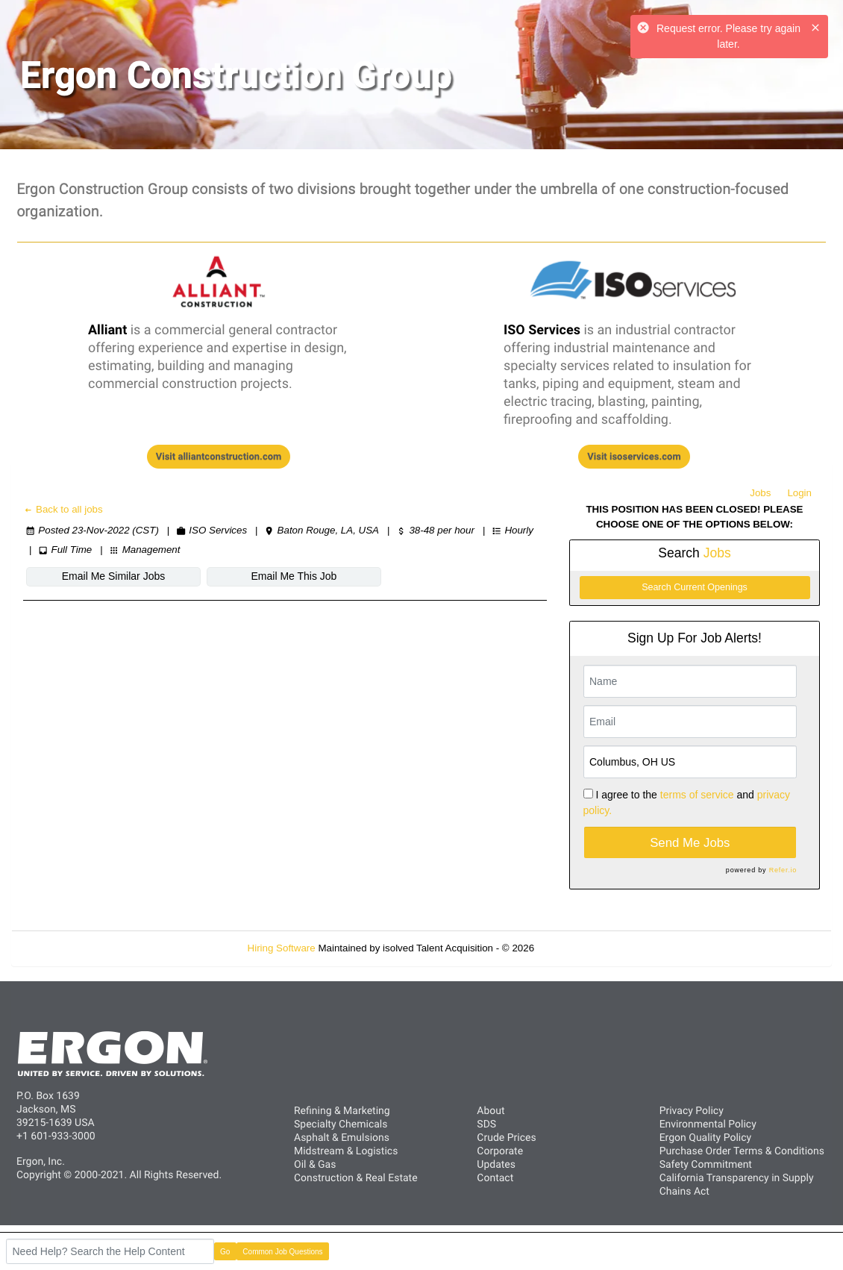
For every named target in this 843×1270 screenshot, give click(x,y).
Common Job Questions (282, 1252)
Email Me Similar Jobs (113, 576)
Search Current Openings (695, 587)
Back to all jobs (63, 509)
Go (225, 1252)
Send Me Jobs (690, 843)
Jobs (760, 492)
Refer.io (783, 870)
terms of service (697, 795)
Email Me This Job (294, 576)
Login (799, 492)
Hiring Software (282, 948)
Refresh (578, 948)
